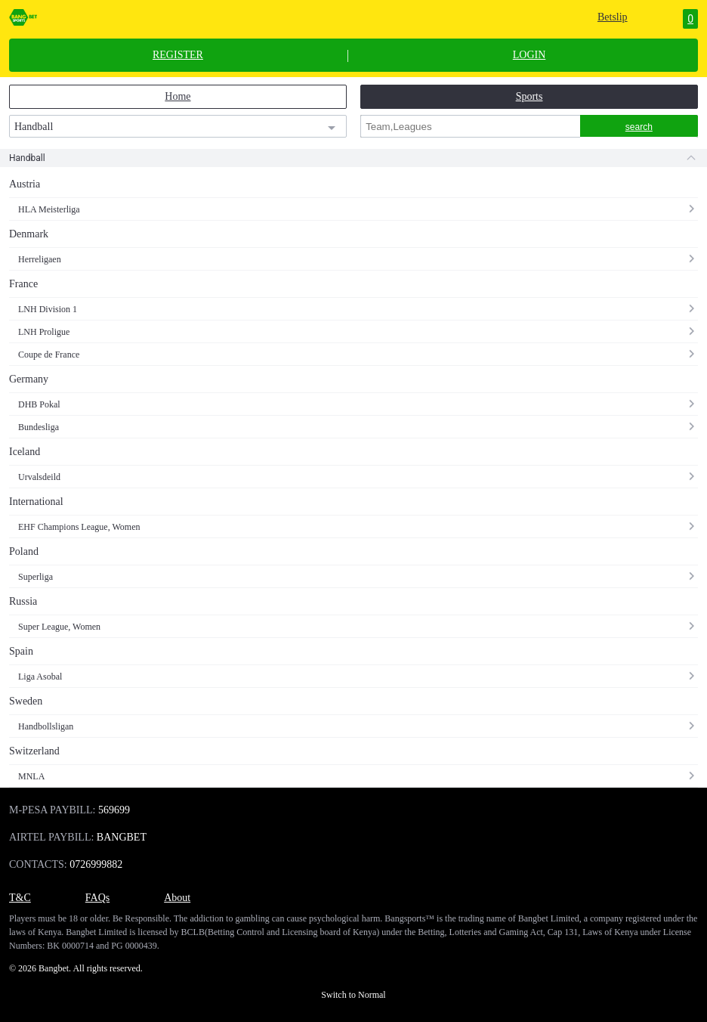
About (177, 897)
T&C (20, 897)
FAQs (97, 897)
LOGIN (529, 55)
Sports (529, 96)
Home (177, 96)
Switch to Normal (353, 994)
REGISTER (178, 55)
